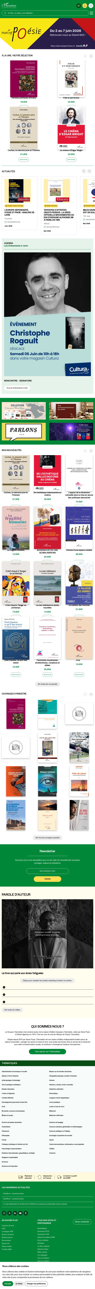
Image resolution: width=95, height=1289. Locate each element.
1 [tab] (81, 45)
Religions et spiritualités (10, 1162)
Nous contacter (82, 1226)
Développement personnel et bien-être (14, 1107)
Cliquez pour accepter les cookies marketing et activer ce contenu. (47, 938)
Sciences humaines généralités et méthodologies (65, 1131)
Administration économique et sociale (14, 1076)
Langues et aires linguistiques (59, 1102)
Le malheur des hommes (79, 608)
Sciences (5, 1166)
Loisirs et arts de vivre (56, 1111)
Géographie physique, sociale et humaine (63, 1080)
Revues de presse (8, 1239)
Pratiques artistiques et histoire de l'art (15, 1149)
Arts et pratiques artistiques (11, 1089)
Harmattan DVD (43, 1236)
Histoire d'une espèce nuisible (79, 552)
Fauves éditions (42, 1245)
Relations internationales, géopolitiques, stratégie (18, 1158)
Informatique (53, 1098)
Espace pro (6, 1248)
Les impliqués (42, 1260)
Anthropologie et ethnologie (11, 1085)
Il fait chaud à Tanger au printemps (16, 609)
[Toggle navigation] (91, 13)
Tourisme (52, 1158)
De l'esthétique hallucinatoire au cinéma (47, 495)
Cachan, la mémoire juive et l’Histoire (24, 151)
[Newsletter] (78, 5)
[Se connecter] (84, 5)
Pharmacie (5, 1136)
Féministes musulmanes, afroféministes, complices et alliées (47, 666)
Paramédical (6, 1131)
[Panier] (91, 5)
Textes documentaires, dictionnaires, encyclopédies (66, 1149)
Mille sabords (42, 1257)
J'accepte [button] (7, 1284)
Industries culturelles (56, 1094)
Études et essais (7, 1120)
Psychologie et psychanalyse (11, 1153)
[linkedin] (15, 1217)
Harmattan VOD (43, 1239)
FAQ (3, 1233)
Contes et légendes (8, 1098)
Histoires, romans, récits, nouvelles (61, 1089)
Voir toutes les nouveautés (47, 689)
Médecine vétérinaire (56, 1120)
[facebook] (25, 1217)
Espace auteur (7, 1251)
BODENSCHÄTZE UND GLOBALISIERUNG (47, 553)
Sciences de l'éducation (10, 1171)
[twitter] (9, 1217)
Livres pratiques (54, 1107)
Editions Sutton (42, 1254)
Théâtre (51, 1153)
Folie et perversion (71, 98)
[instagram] (4, 1217)
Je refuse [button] (19, 1284)
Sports (51, 1144)
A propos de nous (8, 1230)
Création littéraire (8, 1102)
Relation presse (7, 1242)
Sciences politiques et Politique (59, 1136)
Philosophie (6, 1140)
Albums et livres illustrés (10, 1080)
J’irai (78, 664)
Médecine (52, 1115)
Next (89, 173)
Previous (84, 173)
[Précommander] (23, 107)
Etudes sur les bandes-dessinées (60, 1076)
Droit (3, 1111)
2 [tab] (84, 45)
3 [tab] (86, 45)
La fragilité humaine (15, 552)
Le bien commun (43, 1251)
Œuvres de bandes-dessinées (12, 1127)
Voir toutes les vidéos (12, 1014)
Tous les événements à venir (17, 390)
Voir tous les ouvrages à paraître (47, 842)
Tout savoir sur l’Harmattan (47, 1056)
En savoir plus (12, 224)
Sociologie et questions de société (60, 1140)
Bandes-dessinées (8, 1094)
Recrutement (6, 1245)
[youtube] (20, 1217)
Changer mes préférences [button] (36, 1284)
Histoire (52, 1085)
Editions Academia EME (46, 1242)
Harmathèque (42, 1233)
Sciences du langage (56, 1127)
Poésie (4, 1144)
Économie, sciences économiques (13, 1115)
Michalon (40, 1248)
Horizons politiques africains (24, 98)
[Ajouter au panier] (23, 161)
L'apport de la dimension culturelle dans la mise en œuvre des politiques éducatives (79, 497)
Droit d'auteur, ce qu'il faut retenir (15, 665)
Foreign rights (7, 1254)
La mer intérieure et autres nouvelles (47, 609)
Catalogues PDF (7, 1236)
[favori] (35, 93)
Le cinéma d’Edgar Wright (71, 151)
